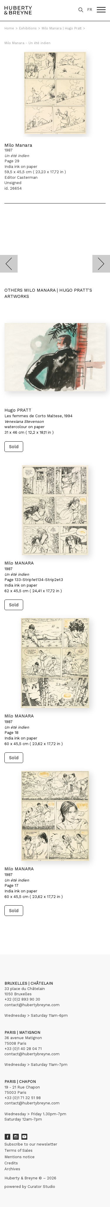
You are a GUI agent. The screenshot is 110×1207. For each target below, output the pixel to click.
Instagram (16, 1137)
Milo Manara (18, 145)
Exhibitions (28, 28)
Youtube (24, 1137)
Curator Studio (41, 1186)
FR (89, 9)
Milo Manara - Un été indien (27, 43)
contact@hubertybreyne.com (32, 1005)
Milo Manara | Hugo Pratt (62, 28)
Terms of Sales (18, 1150)
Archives (12, 1169)
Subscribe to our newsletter (30, 1144)
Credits (11, 1163)
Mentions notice (19, 1157)
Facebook (7, 1137)
